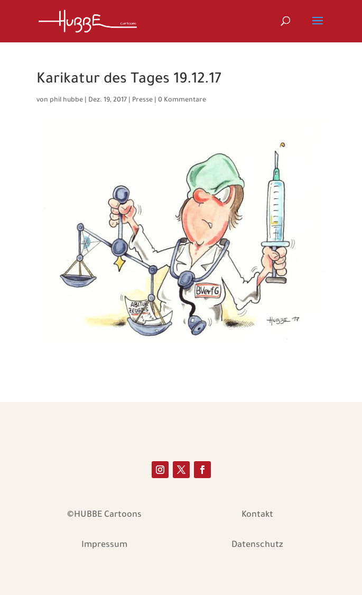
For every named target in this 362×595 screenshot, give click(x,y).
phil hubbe (66, 100)
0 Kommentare (182, 100)
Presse (142, 100)
